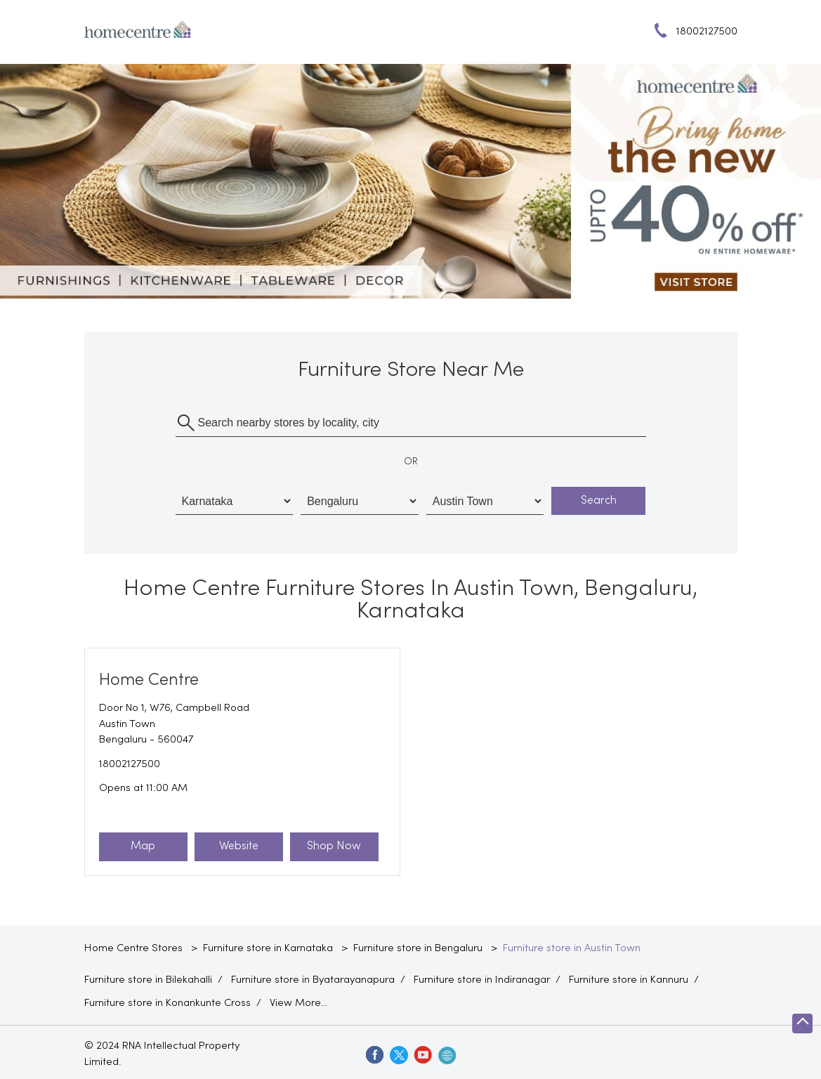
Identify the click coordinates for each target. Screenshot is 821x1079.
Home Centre (149, 680)
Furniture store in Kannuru (628, 980)
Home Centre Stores (134, 948)
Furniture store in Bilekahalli (148, 980)
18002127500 (129, 764)
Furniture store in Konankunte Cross (167, 1003)
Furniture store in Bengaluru (417, 948)
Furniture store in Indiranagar (482, 980)
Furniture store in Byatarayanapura (313, 980)
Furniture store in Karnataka (268, 948)
